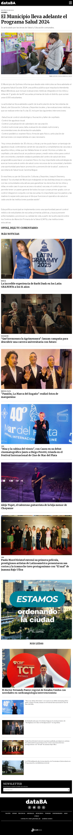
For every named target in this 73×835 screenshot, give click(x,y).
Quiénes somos (47, 819)
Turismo (48, 813)
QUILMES (55, 76)
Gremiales (30, 813)
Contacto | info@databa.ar (30, 819)
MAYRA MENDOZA (63, 76)
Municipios (39, 813)
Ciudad (14, 813)
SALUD (70, 76)
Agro (66, 813)
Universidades (57, 813)
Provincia (21, 813)
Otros (36, 816)
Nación (7, 813)
